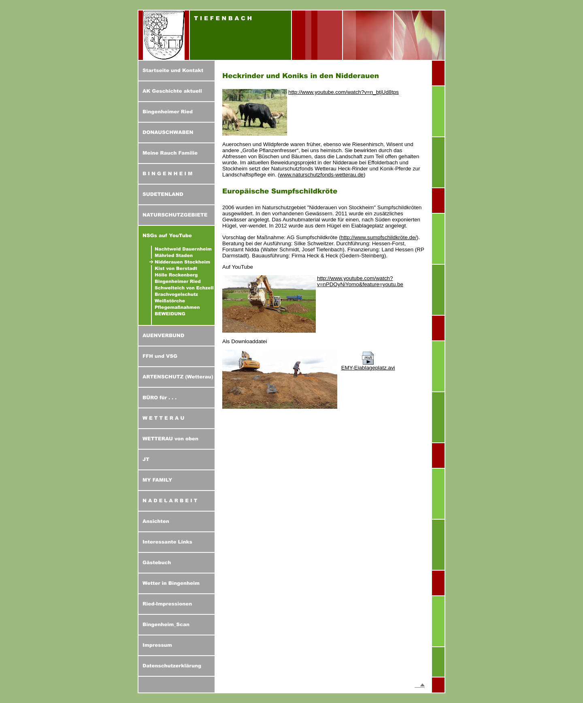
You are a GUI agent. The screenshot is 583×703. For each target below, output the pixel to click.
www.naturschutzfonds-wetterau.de (322, 175)
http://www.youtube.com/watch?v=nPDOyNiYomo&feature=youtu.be (360, 281)
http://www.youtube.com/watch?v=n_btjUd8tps (343, 92)
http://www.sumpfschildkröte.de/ (379, 237)
